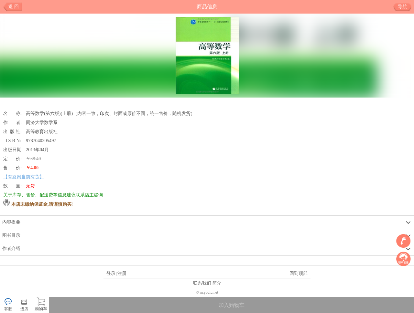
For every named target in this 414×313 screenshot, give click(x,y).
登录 (110, 273)
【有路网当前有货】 (23, 176)
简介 (216, 283)
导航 (405, 7)
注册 (121, 273)
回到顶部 (298, 273)
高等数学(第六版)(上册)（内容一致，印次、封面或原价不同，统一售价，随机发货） (110, 113)
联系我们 (202, 283)
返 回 (13, 6)
